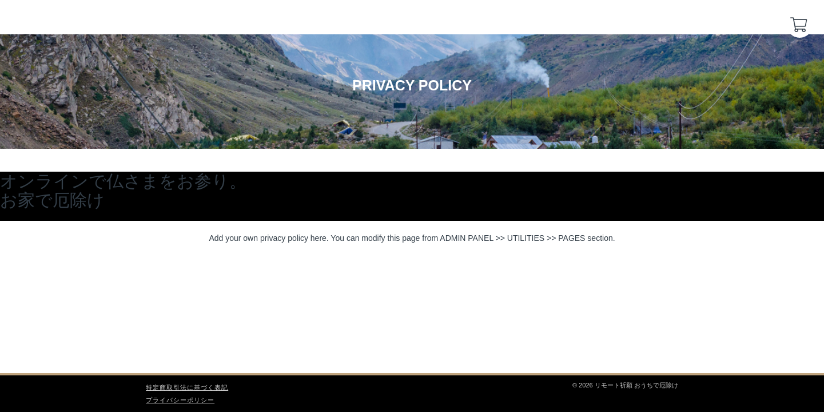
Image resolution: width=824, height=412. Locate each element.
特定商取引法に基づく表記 (187, 387)
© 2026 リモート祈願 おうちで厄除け (625, 385)
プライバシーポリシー (180, 400)
